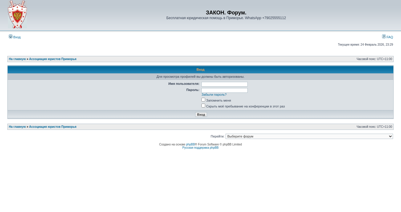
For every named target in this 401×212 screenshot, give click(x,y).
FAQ (387, 37)
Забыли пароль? (214, 94)
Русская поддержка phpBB (200, 147)
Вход (15, 37)
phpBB (190, 144)
